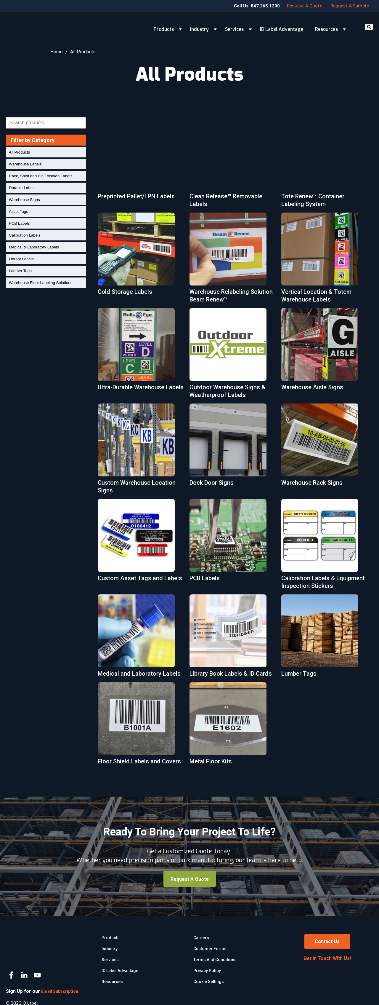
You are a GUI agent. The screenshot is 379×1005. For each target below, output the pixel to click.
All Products (19, 152)
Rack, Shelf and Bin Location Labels (40, 176)
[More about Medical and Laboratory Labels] (140, 638)
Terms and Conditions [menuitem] (215, 959)
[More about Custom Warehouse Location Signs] (140, 451)
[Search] (369, 27)
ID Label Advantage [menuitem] (120, 970)
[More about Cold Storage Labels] (140, 256)
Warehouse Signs (24, 199)
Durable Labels (22, 188)
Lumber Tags (20, 271)
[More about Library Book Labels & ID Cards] (232, 638)
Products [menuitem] (111, 937)
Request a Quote (304, 6)
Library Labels (21, 259)
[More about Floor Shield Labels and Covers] (140, 726)
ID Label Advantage (281, 26)
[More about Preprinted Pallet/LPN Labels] (140, 161)
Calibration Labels (25, 235)
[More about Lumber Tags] (323, 638)
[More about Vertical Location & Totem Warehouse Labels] (323, 260)
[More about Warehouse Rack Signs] (323, 447)
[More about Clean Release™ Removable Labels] (232, 165)
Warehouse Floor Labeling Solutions (40, 282)
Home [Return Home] (56, 52)
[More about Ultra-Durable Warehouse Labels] (140, 355)
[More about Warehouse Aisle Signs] (323, 352)
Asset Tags (18, 211)
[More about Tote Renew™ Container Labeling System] (323, 165)
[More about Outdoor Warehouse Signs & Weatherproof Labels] (232, 355)
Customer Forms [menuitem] (210, 948)
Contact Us (327, 941)
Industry (199, 26)
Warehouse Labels (25, 164)
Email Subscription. (60, 976)
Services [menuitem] (110, 959)
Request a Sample (349, 6)
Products (164, 26)
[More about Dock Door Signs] (232, 447)
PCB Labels (19, 223)
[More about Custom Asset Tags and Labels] (140, 543)
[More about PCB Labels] (232, 543)
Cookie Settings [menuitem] (208, 981)
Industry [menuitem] (110, 948)
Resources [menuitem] (112, 981)
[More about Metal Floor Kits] (232, 726)
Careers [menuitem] (201, 937)
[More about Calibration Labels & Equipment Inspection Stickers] (323, 546)
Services (234, 26)
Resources (326, 26)
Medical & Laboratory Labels (34, 247)
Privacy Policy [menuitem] (207, 970)
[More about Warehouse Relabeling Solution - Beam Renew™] (232, 260)
